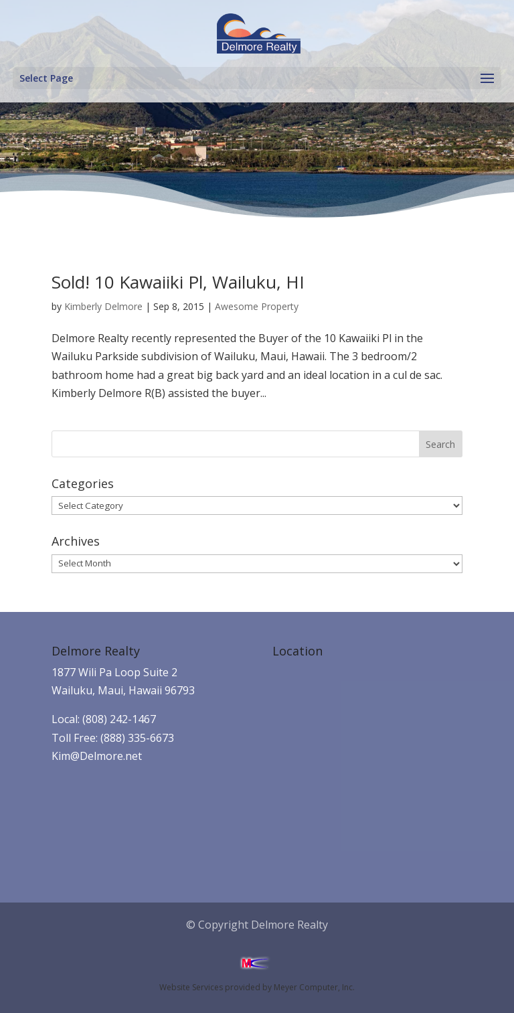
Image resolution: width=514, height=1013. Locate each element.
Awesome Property (256, 306)
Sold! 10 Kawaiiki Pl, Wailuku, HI (178, 282)
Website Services (191, 987)
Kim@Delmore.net (97, 756)
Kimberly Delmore (103, 306)
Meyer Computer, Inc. (314, 987)
